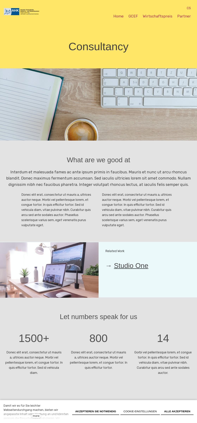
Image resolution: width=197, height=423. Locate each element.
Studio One (131, 267)
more (36, 416)
